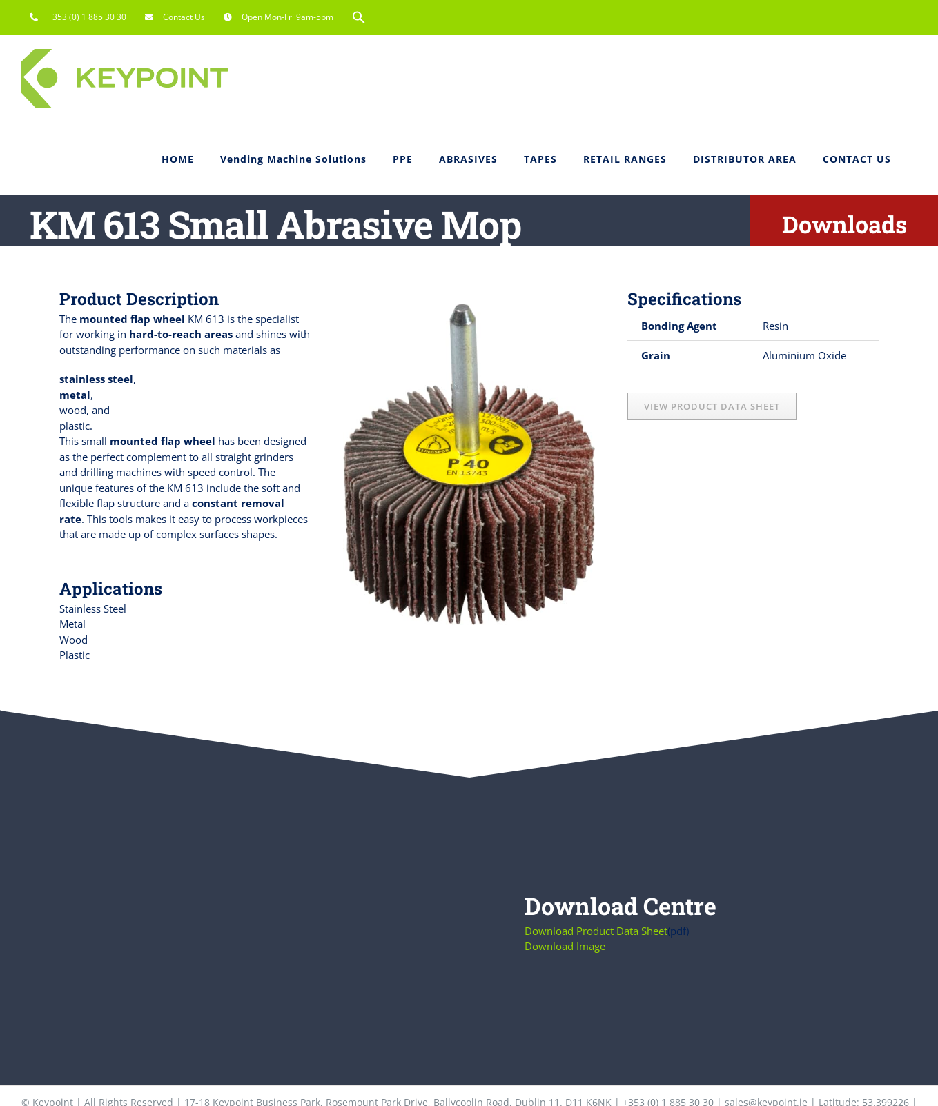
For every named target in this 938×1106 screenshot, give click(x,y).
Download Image (565, 946)
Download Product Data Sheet (596, 931)
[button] (359, 17)
